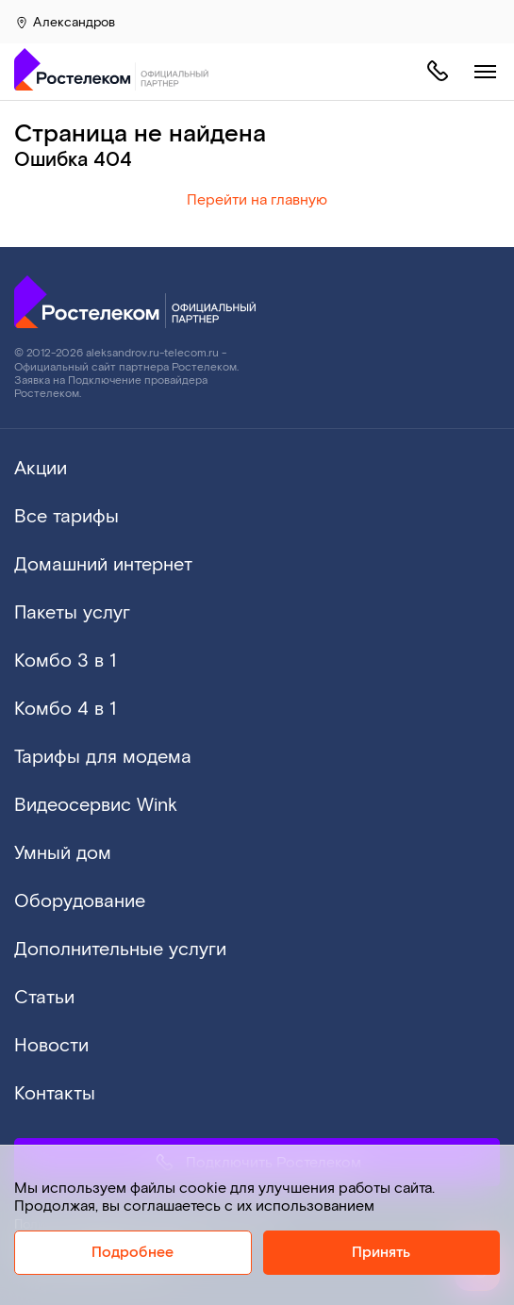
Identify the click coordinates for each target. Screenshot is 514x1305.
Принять (381, 1253)
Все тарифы (66, 516)
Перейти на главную (257, 200)
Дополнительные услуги (120, 949)
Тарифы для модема (102, 757)
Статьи (44, 997)
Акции (40, 468)
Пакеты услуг (72, 613)
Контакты (54, 1094)
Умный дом (62, 853)
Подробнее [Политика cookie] (132, 1253)
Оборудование (79, 901)
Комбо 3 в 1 (65, 661)
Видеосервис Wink (95, 805)
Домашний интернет (103, 565)
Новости (51, 1045)
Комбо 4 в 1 (65, 709)
